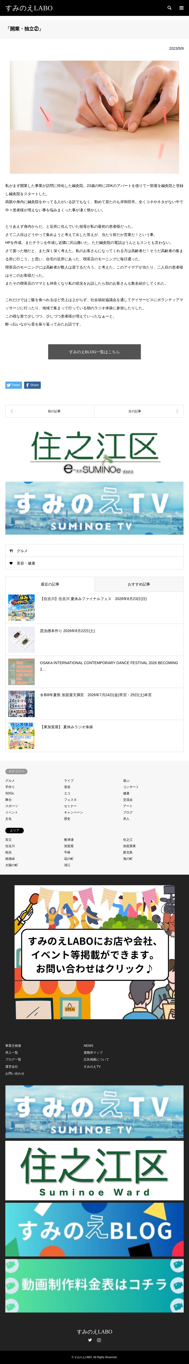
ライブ (69, 780)
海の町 (128, 859)
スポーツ (11, 806)
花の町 (69, 859)
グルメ (22, 551)
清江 (67, 865)
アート (128, 806)
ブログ (128, 812)
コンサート (131, 787)
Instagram (99, 1340)
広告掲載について (96, 1059)
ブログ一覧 (13, 1059)
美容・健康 (26, 563)
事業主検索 (13, 1046)
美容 (67, 787)
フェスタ (70, 800)
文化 (8, 819)
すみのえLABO (94, 1332)
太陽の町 (11, 865)
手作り (10, 787)
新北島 (128, 852)
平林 (67, 852)
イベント (11, 812)
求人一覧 (11, 1052)
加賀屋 (69, 846)
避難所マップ (93, 1052)
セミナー (70, 806)
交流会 (128, 800)
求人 (126, 819)
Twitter (90, 1340)
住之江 (128, 840)
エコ (67, 793)
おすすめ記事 (139, 584)
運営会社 (11, 1066)
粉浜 (8, 852)
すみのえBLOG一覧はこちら (94, 352)
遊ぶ (126, 780)
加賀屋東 (129, 846)
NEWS (88, 1046)
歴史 (67, 819)
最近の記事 (50, 584)
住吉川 (10, 846)
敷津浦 (69, 840)
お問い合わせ (14, 1073)
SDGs (9, 793)
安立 (8, 840)
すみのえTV (92, 1066)
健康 (126, 793)
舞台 (8, 800)
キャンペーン (73, 812)
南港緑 (10, 859)
